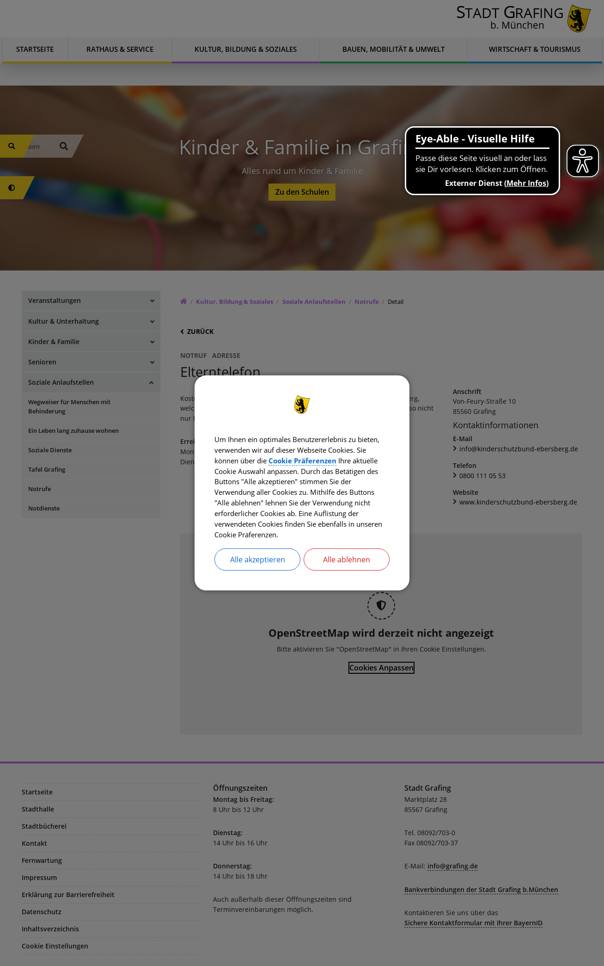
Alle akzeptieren (257, 562)
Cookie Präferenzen (352, 459)
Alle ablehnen (346, 562)
